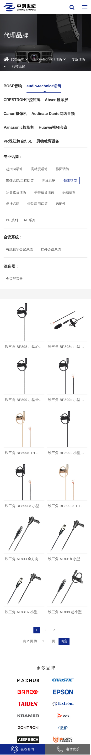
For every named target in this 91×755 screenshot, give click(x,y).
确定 (64, 641)
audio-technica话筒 (48, 59)
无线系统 (48, 181)
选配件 (61, 204)
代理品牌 (17, 59)
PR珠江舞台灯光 (18, 141)
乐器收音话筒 (16, 192)
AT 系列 (29, 220)
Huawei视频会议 (53, 127)
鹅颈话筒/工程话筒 (20, 181)
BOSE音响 (13, 86)
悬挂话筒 (12, 204)
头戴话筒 (69, 192)
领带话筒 (18, 66)
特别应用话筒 (37, 204)
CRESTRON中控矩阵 (22, 100)
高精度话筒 (39, 169)
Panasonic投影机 (19, 127)
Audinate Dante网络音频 (53, 114)
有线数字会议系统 (19, 249)
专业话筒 (78, 59)
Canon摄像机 (15, 114)
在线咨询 (22, 749)
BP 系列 (12, 220)
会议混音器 (14, 279)
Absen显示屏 (56, 100)
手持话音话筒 (44, 192)
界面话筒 (62, 169)
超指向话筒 (14, 169)
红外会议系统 (51, 249)
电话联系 (67, 749)
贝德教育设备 (47, 141)
